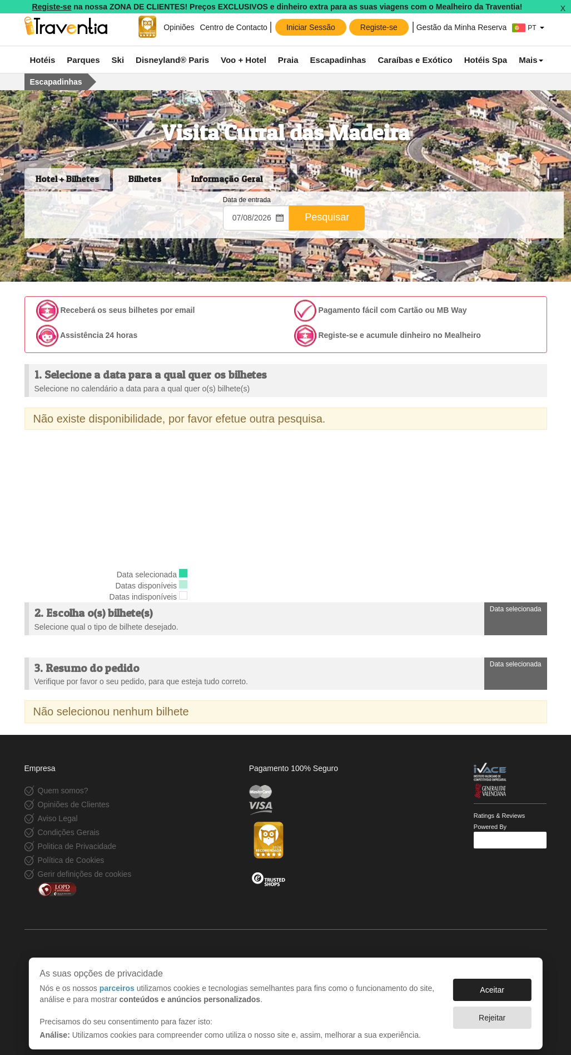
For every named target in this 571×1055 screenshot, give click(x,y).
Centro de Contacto (233, 27)
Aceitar (492, 984)
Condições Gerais (69, 832)
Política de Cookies (71, 860)
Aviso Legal (58, 818)
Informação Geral (226, 178)
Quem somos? (63, 790)
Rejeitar (492, 1012)
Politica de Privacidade (77, 846)
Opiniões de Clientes (74, 804)
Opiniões (177, 27)
